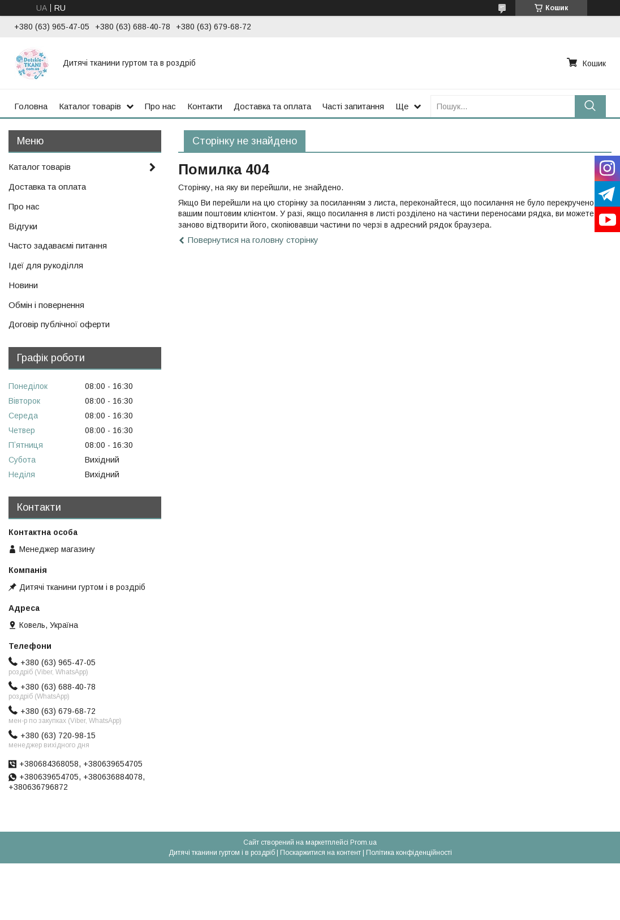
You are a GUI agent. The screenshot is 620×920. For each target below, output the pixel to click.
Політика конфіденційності (409, 853)
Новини (23, 285)
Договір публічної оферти (59, 324)
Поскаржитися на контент (320, 853)
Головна (31, 106)
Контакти (204, 106)
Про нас (160, 106)
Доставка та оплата (272, 106)
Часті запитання (353, 106)
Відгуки (22, 226)
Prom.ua (363, 842)
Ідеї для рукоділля (45, 265)
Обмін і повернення (46, 305)
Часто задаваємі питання (57, 245)
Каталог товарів (90, 106)
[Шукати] (590, 106)
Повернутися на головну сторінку (253, 240)
